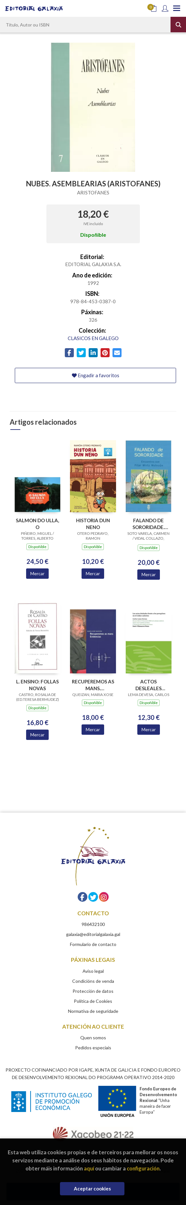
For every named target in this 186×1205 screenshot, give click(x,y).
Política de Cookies (93, 1001)
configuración (143, 1168)
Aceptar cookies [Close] (92, 1188)
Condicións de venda (93, 981)
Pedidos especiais (93, 1047)
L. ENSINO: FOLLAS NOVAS (37, 685)
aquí (89, 1168)
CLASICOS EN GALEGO (93, 338)
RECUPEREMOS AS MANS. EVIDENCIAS (93, 685)
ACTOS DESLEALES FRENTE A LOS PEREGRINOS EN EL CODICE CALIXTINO (148, 685)
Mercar (37, 573)
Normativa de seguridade (93, 1011)
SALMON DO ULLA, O (37, 523)
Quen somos (93, 1037)
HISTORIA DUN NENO (93, 523)
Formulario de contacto (93, 944)
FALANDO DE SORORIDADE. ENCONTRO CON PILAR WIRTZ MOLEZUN (148, 523)
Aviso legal (93, 971)
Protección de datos (93, 991)
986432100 (93, 924)
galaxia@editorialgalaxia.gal (93, 934)
